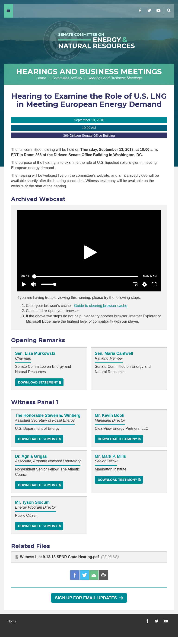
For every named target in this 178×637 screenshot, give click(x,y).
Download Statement (38, 382)
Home (41, 78)
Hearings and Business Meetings (89, 72)
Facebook (74, 575)
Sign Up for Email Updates (89, 598)
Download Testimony (37, 439)
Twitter (84, 575)
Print (103, 575)
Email (94, 575)
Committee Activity (66, 78)
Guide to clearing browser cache (100, 306)
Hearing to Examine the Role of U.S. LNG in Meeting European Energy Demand (89, 100)
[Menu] (8, 11)
